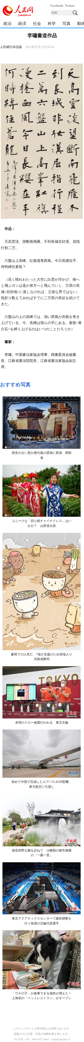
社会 (37, 23)
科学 (52, 23)
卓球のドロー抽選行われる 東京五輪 (41, 722)
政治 (7, 23)
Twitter (70, 5)
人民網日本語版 (11, 47)
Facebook (56, 5)
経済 (22, 23)
